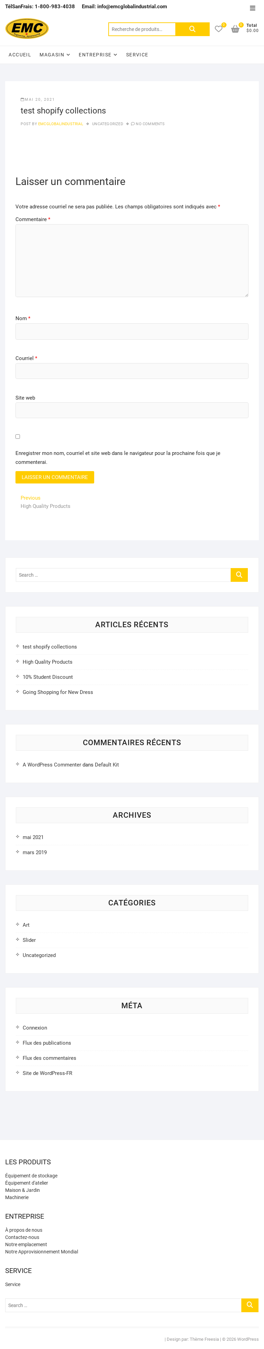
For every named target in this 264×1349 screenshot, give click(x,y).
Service (137, 54)
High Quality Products (48, 662)
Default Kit (107, 765)
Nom (22, 318)
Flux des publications (47, 1043)
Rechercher (192, 29)
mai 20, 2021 (38, 99)
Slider (29, 940)
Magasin (52, 54)
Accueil (20, 54)
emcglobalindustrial (60, 124)
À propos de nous (23, 1230)
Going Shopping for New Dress (58, 692)
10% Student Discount (48, 677)
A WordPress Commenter (52, 765)
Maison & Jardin (22, 1190)
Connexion (35, 1028)
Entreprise (95, 54)
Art (26, 925)
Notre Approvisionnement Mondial (41, 1251)
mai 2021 (33, 837)
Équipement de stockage (31, 1175)
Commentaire (32, 219)
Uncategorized (107, 124)
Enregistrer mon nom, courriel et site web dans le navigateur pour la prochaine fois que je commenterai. (117, 457)
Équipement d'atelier (26, 1183)
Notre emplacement (26, 1244)
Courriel (26, 358)
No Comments (150, 124)
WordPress (248, 1339)
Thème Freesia (204, 1339)
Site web (25, 398)
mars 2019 (35, 852)
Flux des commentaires (49, 1058)
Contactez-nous (22, 1237)
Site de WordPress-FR (47, 1073)
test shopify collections (50, 647)
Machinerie (17, 1197)
